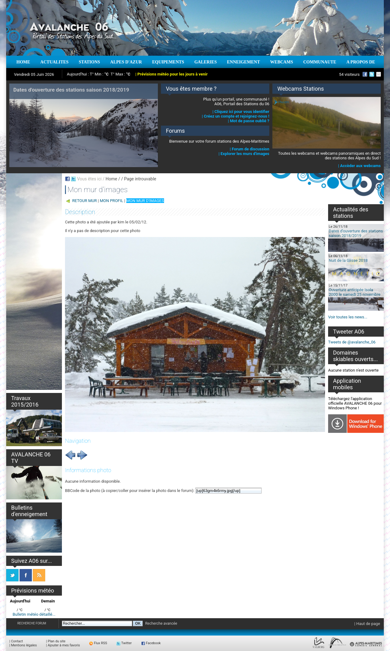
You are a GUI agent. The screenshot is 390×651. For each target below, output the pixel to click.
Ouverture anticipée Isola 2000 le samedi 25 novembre (354, 292)
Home (111, 178)
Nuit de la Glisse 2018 (348, 260)
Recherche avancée (161, 623)
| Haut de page (367, 623)
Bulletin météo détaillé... (34, 614)
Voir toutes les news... (347, 317)
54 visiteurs (349, 74)
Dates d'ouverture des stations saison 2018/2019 (356, 233)
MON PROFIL (111, 200)
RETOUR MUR (84, 200)
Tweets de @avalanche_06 (351, 342)
